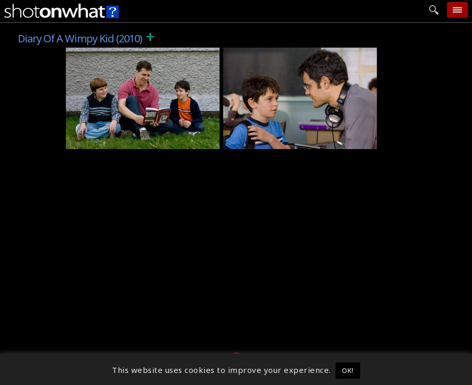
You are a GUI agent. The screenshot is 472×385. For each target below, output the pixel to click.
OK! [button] (348, 370)
